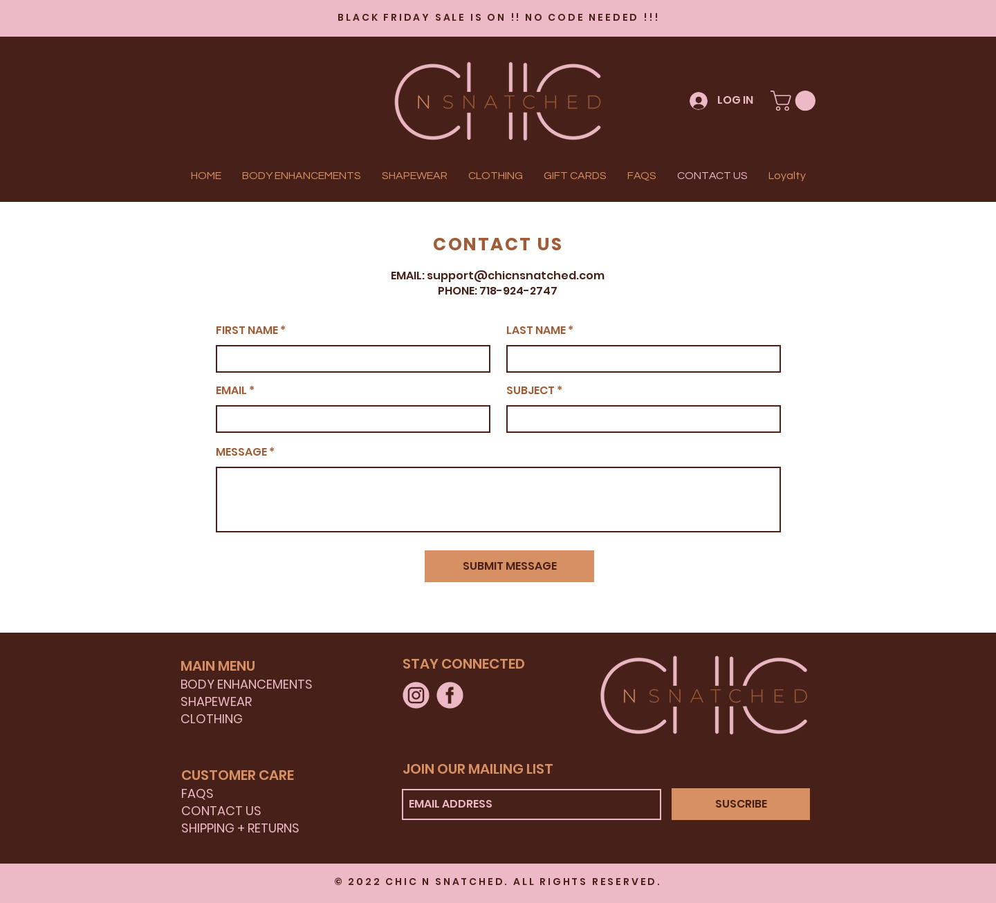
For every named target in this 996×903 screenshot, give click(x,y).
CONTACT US (221, 810)
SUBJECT (530, 390)
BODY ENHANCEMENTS (247, 684)
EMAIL (231, 390)
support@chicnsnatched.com (516, 275)
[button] (795, 101)
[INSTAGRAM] (416, 695)
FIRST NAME (247, 330)
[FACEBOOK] (449, 695)
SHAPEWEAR (216, 701)
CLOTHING (212, 718)
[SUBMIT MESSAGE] (509, 566)
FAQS (197, 793)
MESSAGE (241, 452)
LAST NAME (536, 330)
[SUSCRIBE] (741, 804)
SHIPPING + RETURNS (240, 828)
